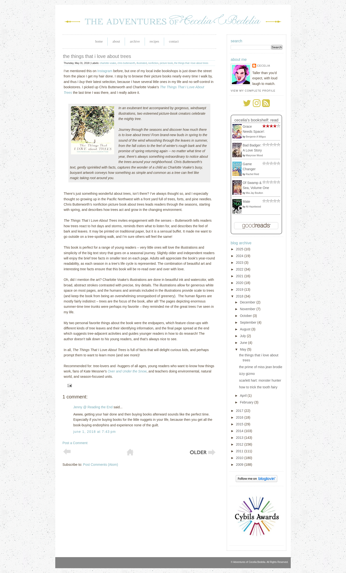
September (248, 322)
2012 (240, 444)
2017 (240, 411)
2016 (240, 417)
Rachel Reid (252, 174)
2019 (240, 289)
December (248, 302)
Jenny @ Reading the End (93, 407)
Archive (135, 41)
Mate (246, 201)
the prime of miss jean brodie (260, 367)
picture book (166, 63)
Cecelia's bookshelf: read (256, 120)
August (245, 329)
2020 (240, 283)
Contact (174, 41)
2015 (240, 424)
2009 (240, 464)
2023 (240, 262)
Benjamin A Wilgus (256, 136)
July (243, 336)
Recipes (154, 41)
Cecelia (263, 65)
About (116, 41)
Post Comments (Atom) (100, 464)
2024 (240, 256)
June (244, 343)
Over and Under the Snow (127, 371)
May (243, 349)
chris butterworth (126, 63)
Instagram (104, 71)
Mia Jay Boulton (254, 193)
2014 (240, 431)
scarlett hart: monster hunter (260, 380)
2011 (240, 451)
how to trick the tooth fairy (258, 387)
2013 (240, 438)
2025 (240, 249)
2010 (240, 458)
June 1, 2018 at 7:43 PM (94, 432)
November (248, 309)
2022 (240, 269)
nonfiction (153, 63)
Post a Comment (74, 443)
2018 (240, 296)
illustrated (141, 63)
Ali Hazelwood (253, 206)
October (246, 316)
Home (99, 41)
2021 (240, 276)
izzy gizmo (247, 374)
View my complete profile (253, 90)
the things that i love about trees (97, 56)
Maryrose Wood (254, 155)
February (247, 402)
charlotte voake (108, 63)
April (243, 395)
